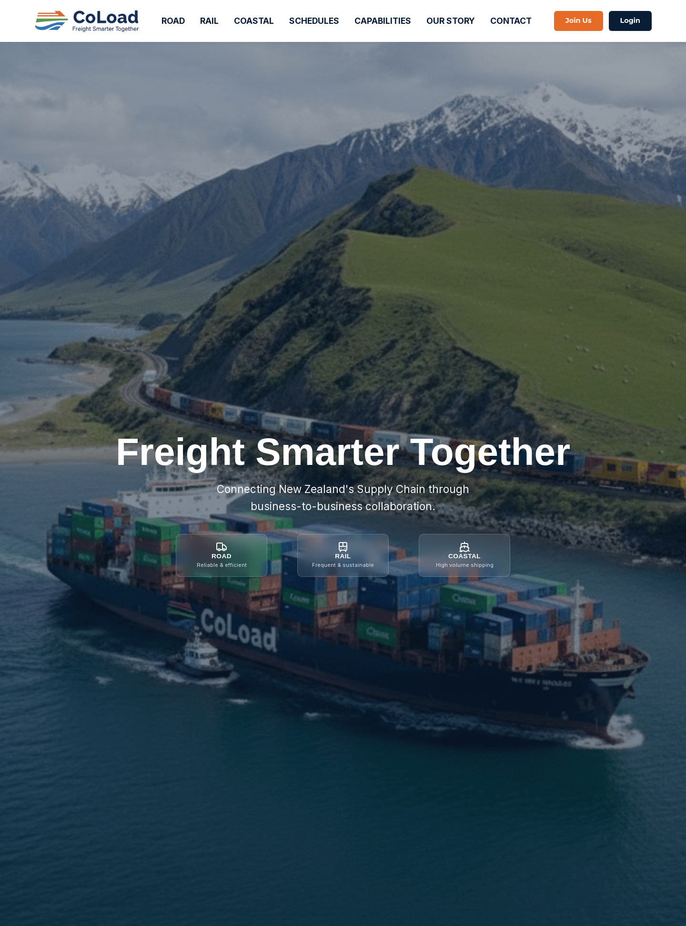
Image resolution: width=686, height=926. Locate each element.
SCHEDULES (314, 21)
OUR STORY (450, 21)
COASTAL (254, 21)
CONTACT (511, 21)
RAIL (209, 21)
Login (630, 20)
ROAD (173, 21)
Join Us (578, 20)
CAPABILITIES (382, 21)
